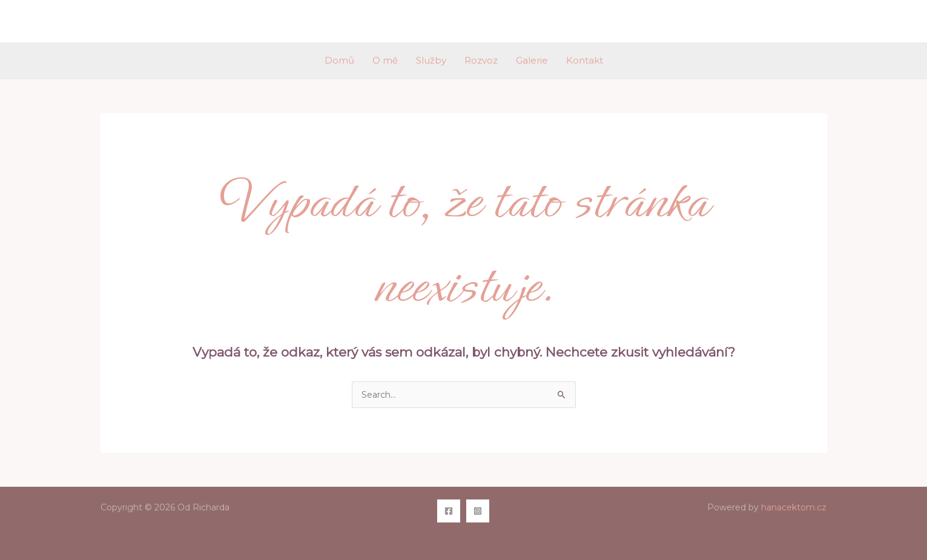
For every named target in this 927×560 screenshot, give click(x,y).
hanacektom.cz (793, 507)
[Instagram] (477, 510)
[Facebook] (448, 510)
